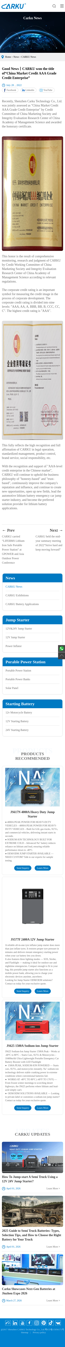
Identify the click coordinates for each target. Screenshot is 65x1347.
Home (8, 57)
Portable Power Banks (18, 679)
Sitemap (24, 1332)
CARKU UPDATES (32, 1134)
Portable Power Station (18, 670)
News (16, 57)
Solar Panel (12, 688)
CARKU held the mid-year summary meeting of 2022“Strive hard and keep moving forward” (49, 539)
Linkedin (29, 90)
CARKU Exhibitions (17, 595)
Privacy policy (39, 1332)
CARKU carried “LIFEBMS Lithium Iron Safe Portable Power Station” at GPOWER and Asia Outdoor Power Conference (15, 546)
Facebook (11, 90)
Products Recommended (32, 756)
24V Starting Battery (17, 729)
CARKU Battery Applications (22, 604)
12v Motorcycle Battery (19, 712)
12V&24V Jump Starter (19, 628)
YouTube (48, 90)
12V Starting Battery (17, 721)
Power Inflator (14, 646)
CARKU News (28, 57)
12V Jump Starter (15, 637)
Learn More (42, 868)
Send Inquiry (22, 868)
